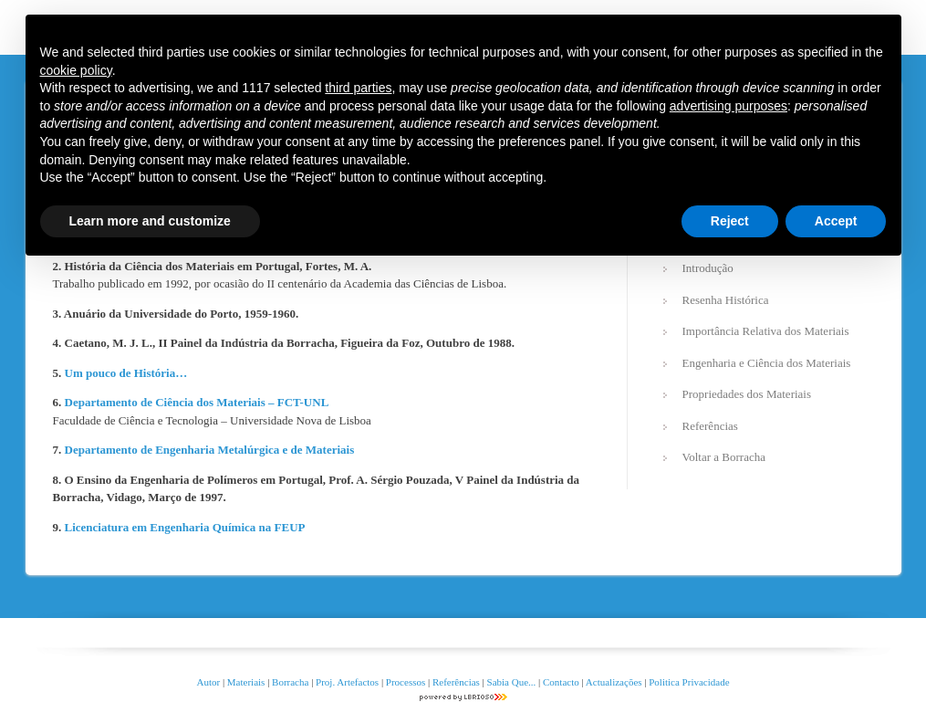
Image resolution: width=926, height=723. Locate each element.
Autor (208, 681)
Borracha (290, 681)
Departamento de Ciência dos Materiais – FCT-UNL (197, 402)
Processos (407, 681)
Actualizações (614, 681)
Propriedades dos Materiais (747, 394)
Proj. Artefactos (348, 681)
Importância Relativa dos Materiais (765, 331)
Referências (710, 426)
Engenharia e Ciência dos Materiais (766, 363)
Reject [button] (730, 221)
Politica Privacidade (689, 681)
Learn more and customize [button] (150, 221)
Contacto (561, 681)
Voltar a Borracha (723, 457)
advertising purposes (728, 106)
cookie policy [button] (76, 70)
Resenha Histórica (725, 300)
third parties (358, 87)
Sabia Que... (511, 681)
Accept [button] (836, 221)
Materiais (246, 681)
